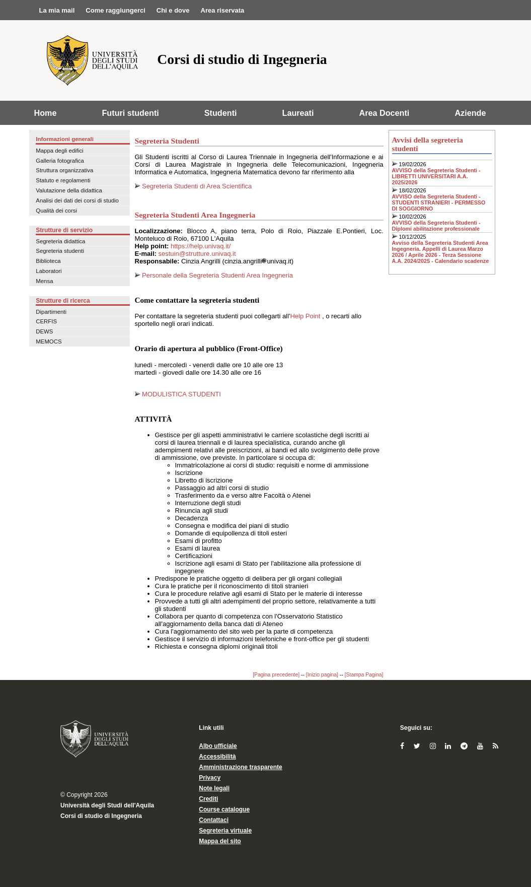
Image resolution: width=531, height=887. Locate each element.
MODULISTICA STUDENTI (178, 394)
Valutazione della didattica (69, 190)
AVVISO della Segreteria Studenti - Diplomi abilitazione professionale (436, 226)
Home (45, 112)
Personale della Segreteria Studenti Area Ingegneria (216, 275)
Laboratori (48, 271)
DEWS (44, 331)
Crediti (208, 798)
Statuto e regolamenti (63, 180)
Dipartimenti (51, 312)
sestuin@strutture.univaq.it (197, 253)
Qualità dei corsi (56, 211)
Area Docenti (384, 112)
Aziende (470, 112)
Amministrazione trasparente (240, 767)
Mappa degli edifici (59, 151)
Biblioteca (48, 261)
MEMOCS (48, 341)
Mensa (44, 281)
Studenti (220, 112)
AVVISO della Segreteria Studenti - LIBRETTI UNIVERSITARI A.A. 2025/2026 (436, 176)
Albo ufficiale (218, 745)
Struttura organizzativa (64, 170)
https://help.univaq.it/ (201, 246)
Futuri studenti (130, 112)
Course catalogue (224, 809)
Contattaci (214, 820)
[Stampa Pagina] (364, 674)
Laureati (298, 112)
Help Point (306, 316)
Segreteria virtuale (225, 830)
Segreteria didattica (60, 241)
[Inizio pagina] (322, 674)
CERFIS (46, 321)
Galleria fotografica (60, 161)
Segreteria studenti (60, 251)
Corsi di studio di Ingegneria (101, 816)
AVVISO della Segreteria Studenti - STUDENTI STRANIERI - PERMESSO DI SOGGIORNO (439, 202)
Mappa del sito (220, 841)
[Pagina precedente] (276, 674)
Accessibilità (217, 756)
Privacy (209, 777)
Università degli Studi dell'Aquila (107, 805)
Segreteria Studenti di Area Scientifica (196, 186)
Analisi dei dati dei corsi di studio (77, 200)
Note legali (214, 788)
